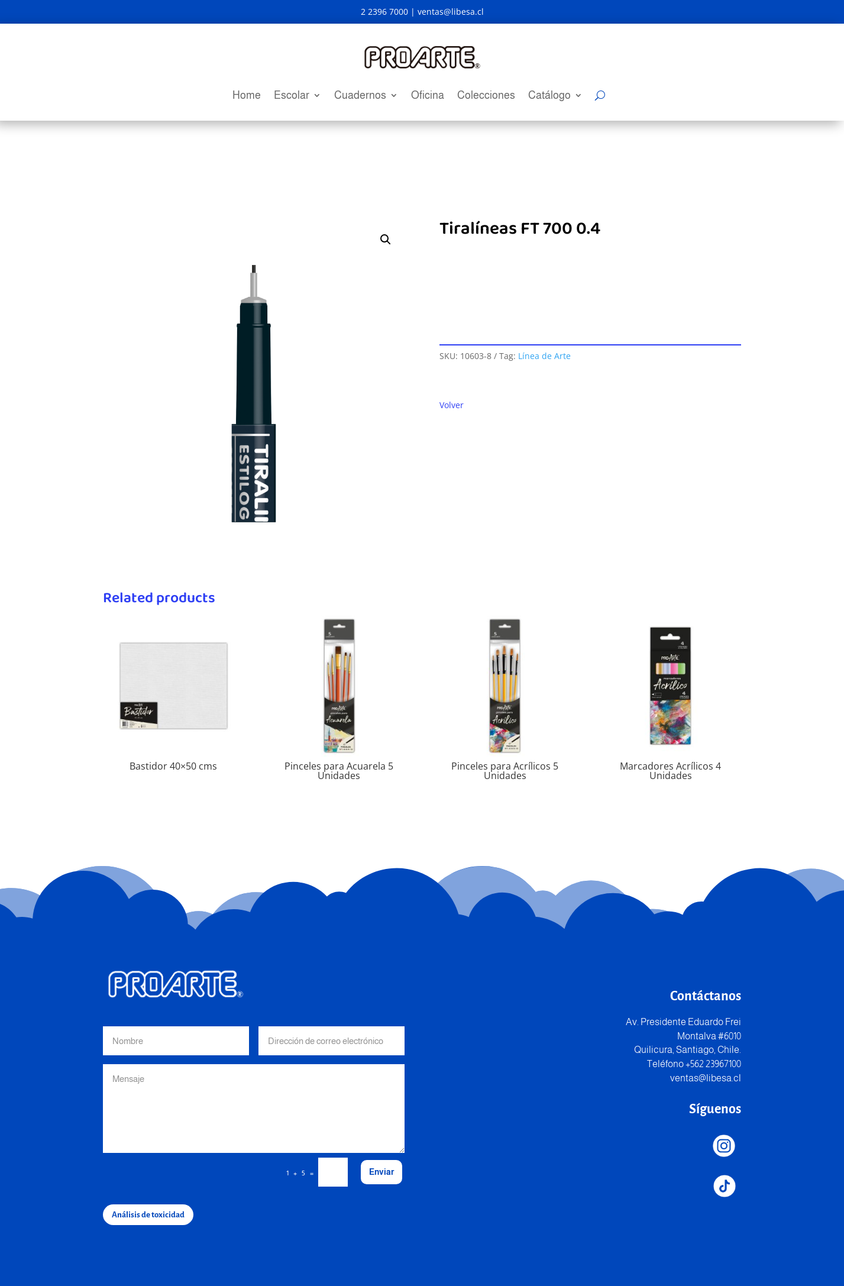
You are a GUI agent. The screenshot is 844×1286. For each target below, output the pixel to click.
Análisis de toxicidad (148, 1214)
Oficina (427, 96)
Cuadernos (360, 96)
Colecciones (486, 96)
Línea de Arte (544, 355)
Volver (451, 405)
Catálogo (549, 96)
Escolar (291, 96)
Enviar (381, 1172)
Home (246, 96)
